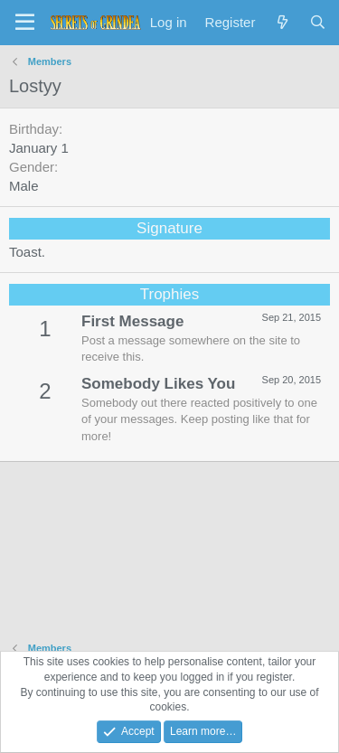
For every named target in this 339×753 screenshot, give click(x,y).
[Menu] (25, 22)
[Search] (317, 22)
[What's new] (281, 22)
